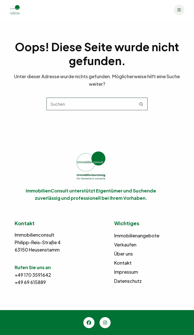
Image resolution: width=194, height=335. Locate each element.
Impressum (126, 272)
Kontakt (123, 263)
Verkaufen (125, 244)
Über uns (123, 254)
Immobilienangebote (136, 235)
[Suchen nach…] (90, 104)
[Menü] (179, 10)
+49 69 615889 (30, 282)
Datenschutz (128, 281)
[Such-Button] (141, 104)
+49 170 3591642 (33, 275)
